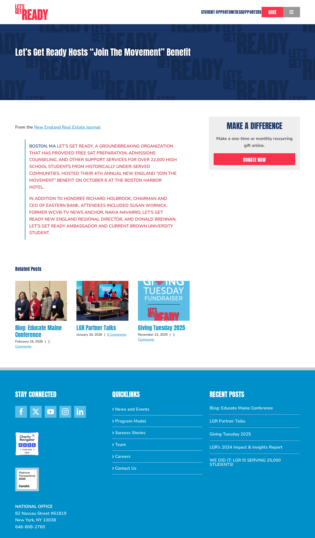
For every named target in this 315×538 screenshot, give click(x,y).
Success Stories (130, 433)
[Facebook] (21, 412)
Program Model (130, 421)
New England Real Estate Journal (67, 127)
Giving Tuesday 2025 (161, 328)
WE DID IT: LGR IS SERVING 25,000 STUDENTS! (245, 462)
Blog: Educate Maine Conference (38, 331)
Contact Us (125, 468)
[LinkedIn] (80, 412)
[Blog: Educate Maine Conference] (41, 284)
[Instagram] (65, 412)
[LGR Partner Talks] (102, 284)
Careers (123, 456)
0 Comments (117, 334)
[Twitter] (36, 412)
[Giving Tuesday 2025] (164, 284)
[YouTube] (50, 412)
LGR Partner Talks (96, 328)
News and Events (132, 409)
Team (120, 444)
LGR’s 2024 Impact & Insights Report (246, 447)
